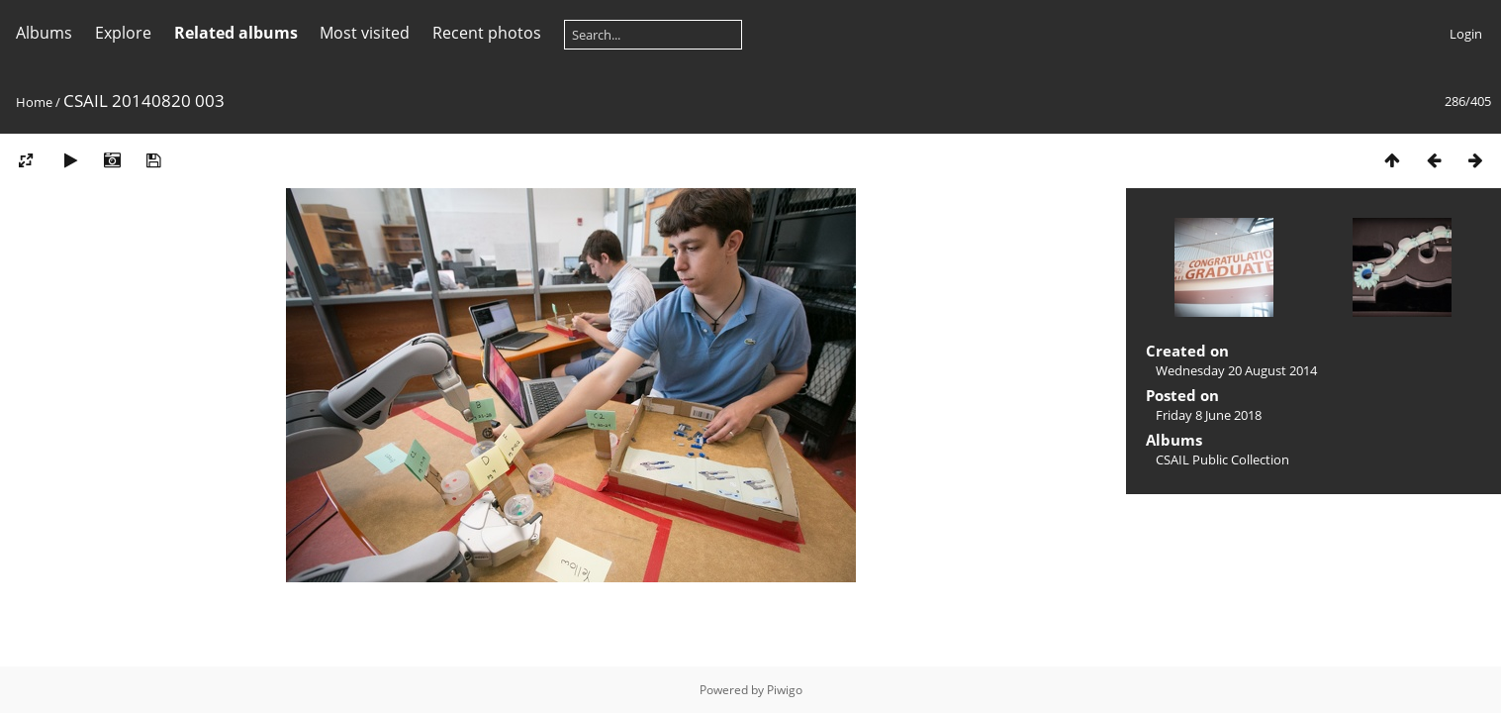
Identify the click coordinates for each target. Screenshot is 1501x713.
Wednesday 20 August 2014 (1236, 370)
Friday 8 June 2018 (1209, 415)
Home (34, 102)
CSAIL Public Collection (1222, 459)
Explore (123, 33)
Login (1466, 34)
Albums (44, 33)
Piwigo (784, 689)
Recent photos (486, 33)
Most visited (365, 33)
